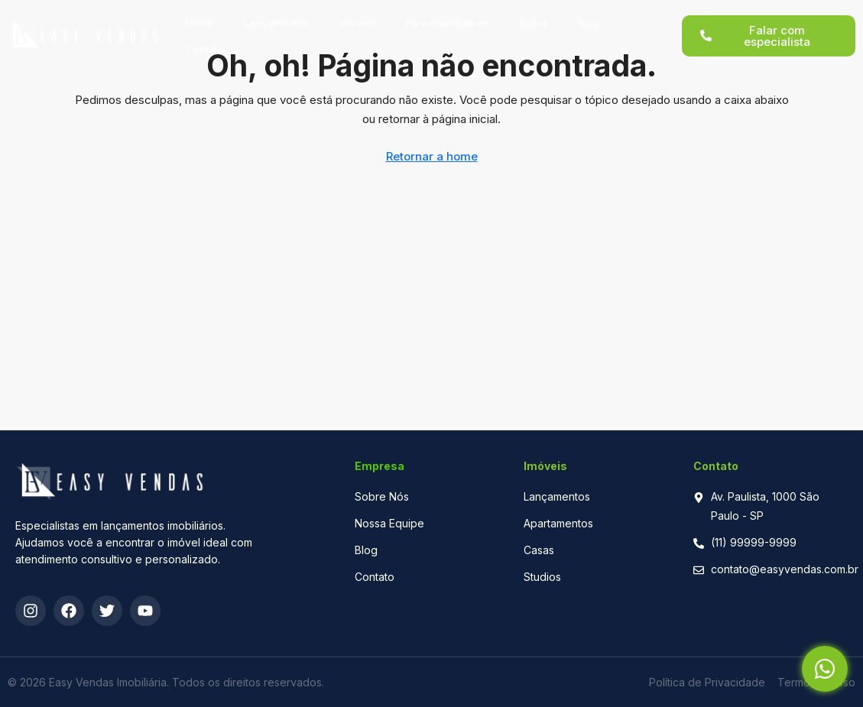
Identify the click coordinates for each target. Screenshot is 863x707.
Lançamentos (276, 14)
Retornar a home (432, 156)
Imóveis (357, 14)
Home (199, 14)
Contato (205, 40)
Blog (588, 14)
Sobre (533, 14)
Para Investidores (447, 14)
